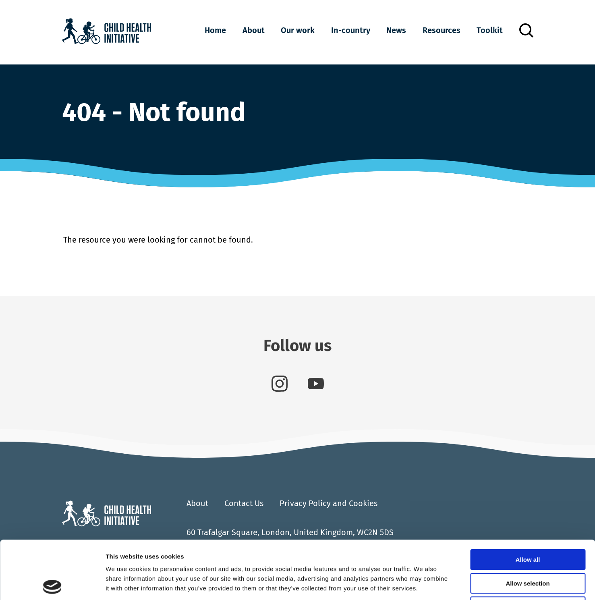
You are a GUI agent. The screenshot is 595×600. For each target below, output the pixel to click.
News (396, 30)
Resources (441, 30)
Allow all (528, 501)
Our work (298, 30)
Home (215, 30)
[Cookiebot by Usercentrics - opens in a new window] (52, 584)
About (254, 30)
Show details (423, 584)
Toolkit (490, 30)
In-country (350, 30)
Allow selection (527, 525)
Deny (527, 548)
